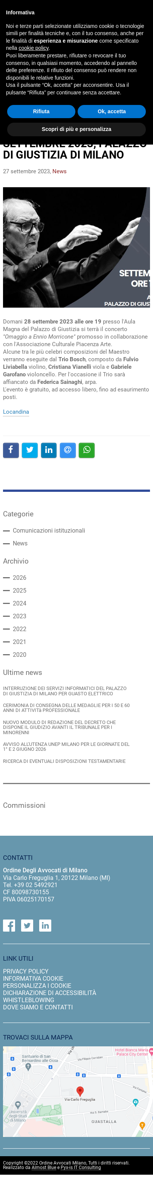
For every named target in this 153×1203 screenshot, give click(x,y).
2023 (19, 616)
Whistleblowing (28, 1000)
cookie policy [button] (33, 48)
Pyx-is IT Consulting (81, 1167)
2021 (19, 642)
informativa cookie (33, 978)
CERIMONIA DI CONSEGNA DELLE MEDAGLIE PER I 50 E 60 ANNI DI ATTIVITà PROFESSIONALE (66, 708)
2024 (19, 604)
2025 (19, 591)
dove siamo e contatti (38, 1007)
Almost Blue (44, 1167)
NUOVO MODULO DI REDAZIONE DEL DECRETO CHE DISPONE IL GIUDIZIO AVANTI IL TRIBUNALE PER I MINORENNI (59, 727)
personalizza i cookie (37, 985)
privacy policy (26, 971)
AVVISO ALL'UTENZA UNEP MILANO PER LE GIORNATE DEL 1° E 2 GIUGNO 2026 (66, 747)
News (20, 544)
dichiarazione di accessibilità (49, 993)
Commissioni (24, 805)
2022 (19, 629)
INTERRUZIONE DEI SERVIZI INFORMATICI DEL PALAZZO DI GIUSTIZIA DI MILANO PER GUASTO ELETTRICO (65, 691)
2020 (19, 655)
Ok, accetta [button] (112, 111)
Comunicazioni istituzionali (49, 531)
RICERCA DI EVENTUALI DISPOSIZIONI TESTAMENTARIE (64, 761)
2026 (19, 578)
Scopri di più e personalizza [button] (76, 129)
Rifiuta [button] (41, 111)
